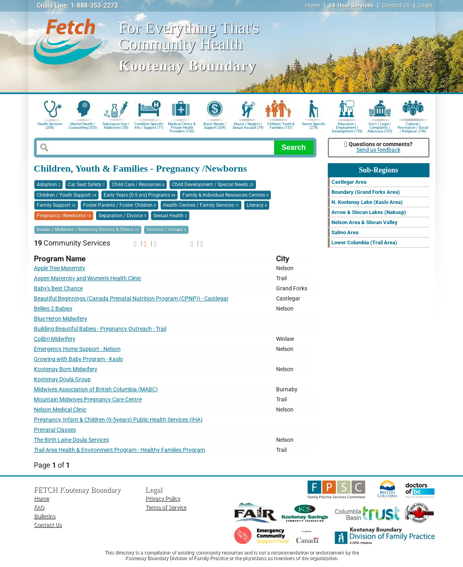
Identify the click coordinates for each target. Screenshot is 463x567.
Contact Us (396, 5)
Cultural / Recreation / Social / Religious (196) (413, 127)
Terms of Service (165, 507)
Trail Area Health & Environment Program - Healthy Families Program (119, 450)
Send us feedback (378, 150)
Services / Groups (166, 229)
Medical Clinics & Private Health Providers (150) (182, 127)
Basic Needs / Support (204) (214, 126)
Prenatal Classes (55, 429)
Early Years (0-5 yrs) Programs (139, 195)
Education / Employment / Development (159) (347, 127)
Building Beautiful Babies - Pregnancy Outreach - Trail (100, 329)
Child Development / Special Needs (212, 184)
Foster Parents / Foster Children (119, 205)
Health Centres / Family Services (201, 205)
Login (425, 5)
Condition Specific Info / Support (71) (148, 126)
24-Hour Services (351, 5)
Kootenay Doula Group (62, 379)
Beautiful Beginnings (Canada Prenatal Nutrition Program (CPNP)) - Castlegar (131, 298)
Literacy (257, 205)
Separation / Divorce (122, 215)
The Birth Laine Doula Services (71, 440)
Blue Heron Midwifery (60, 318)
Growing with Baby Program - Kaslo (78, 359)
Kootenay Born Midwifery (65, 369)
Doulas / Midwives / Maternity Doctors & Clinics (88, 229)
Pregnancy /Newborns (64, 215)
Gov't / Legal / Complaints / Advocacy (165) (379, 127)
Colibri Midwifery (54, 339)
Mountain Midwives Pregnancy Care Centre (88, 399)
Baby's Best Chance (58, 288)
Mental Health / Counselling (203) (83, 126)
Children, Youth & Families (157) (281, 126)
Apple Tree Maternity (59, 268)
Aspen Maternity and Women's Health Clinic (87, 278)
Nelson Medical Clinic (60, 409)
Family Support (56, 205)
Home (312, 5)
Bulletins (44, 516)
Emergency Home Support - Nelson (77, 349)
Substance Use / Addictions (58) (116, 126)
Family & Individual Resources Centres (225, 195)
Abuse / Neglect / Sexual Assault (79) (248, 126)
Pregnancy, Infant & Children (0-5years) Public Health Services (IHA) (118, 419)
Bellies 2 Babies (53, 308)
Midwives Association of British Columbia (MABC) (96, 389)
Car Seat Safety (86, 184)
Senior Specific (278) (314, 126)
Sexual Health (170, 215)
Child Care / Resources (138, 184)
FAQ (39, 507)
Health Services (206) (50, 126)
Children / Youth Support (66, 195)
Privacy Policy (162, 498)
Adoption (48, 184)
